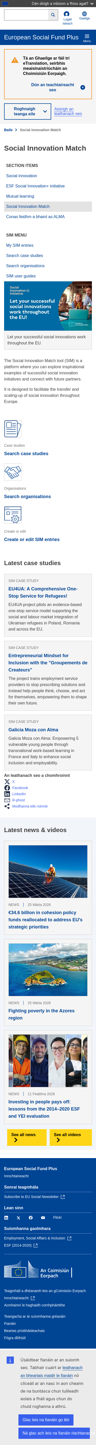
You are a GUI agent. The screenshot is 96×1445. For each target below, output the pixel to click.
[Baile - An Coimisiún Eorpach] (41, 1270)
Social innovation (21, 176)
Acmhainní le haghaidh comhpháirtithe (34, 1305)
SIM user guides (21, 276)
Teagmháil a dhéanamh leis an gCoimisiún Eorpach (45, 1291)
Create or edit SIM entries (32, 539)
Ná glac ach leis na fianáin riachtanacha (56, 1433)
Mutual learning (20, 196)
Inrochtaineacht (16, 1176)
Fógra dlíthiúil (15, 1338)
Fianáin (10, 1323)
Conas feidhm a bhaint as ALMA (35, 217)
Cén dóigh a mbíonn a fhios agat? (62, 3)
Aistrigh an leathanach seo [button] (68, 111)
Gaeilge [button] (84, 15)
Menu (87, 38)
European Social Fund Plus (30, 1169)
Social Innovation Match (28, 206)
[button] (11, 782)
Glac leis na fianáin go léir (46, 1420)
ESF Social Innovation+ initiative (35, 186)
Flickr (57, 1217)
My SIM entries (20, 245)
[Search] (53, 14)
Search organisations (25, 266)
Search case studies (24, 255)
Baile (8, 130)
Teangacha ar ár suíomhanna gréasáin (35, 1316)
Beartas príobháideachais (24, 1331)
